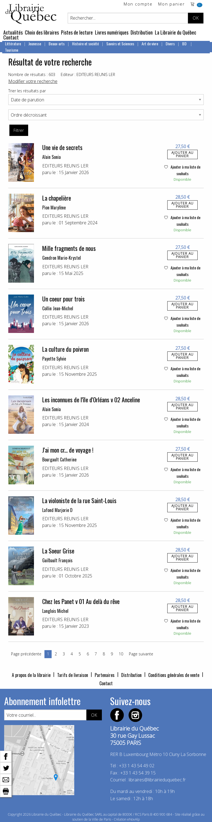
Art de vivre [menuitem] (150, 43)
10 (121, 653)
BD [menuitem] (184, 43)
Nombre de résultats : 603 (31, 74)
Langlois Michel (55, 611)
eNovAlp (133, 819)
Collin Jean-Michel (57, 308)
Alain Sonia (51, 157)
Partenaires (105, 675)
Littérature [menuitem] (13, 43)
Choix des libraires (42, 32)
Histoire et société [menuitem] (85, 43)
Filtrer (19, 130)
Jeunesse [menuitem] (34, 43)
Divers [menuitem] (170, 43)
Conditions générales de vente (173, 675)
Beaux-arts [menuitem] (57, 43)
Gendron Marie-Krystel (61, 257)
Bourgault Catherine (59, 459)
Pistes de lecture (77, 32)
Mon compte (138, 4)
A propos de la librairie (31, 675)
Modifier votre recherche (32, 81)
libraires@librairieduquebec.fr (157, 780)
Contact (11, 37)
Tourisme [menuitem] (11, 50)
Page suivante (141, 653)
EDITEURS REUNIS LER (65, 166)
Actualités (13, 32)
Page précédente (26, 653)
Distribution (142, 32)
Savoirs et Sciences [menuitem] (120, 43)
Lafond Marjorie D (57, 510)
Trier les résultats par (27, 90)
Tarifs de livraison (72, 675)
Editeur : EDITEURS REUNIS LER (88, 74)
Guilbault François (57, 560)
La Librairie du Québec (175, 32)
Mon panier (171, 4)
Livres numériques (111, 32)
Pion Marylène (54, 207)
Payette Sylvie (54, 358)
